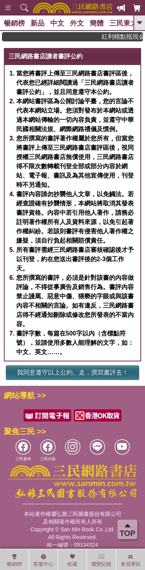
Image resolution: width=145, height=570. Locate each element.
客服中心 (43, 560)
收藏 (72, 560)
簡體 (97, 23)
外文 (77, 23)
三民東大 (123, 23)
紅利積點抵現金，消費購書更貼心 (125, 36)
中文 (57, 23)
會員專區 (131, 560)
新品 (37, 23)
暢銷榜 (14, 23)
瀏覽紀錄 (101, 560)
